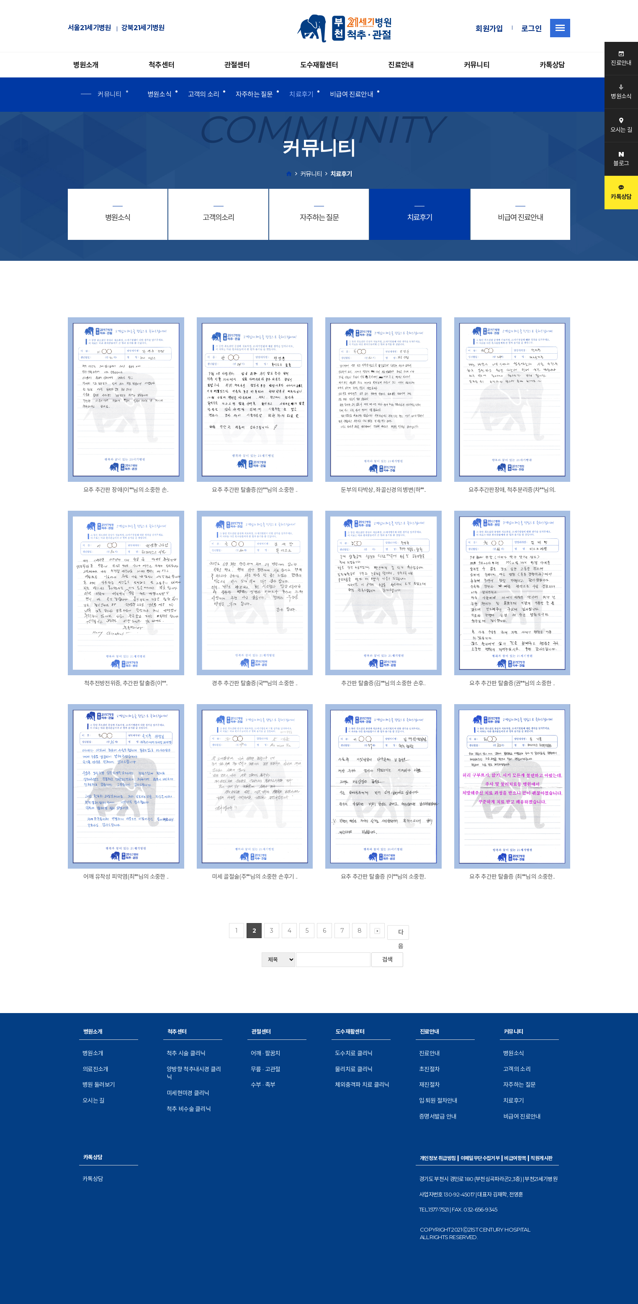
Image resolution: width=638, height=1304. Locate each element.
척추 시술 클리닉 (186, 1053)
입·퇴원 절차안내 (438, 1100)
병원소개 (86, 65)
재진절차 (429, 1084)
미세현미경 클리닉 (188, 1093)
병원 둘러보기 (98, 1084)
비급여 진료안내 (351, 94)
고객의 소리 (203, 94)
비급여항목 (515, 1158)
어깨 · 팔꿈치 (265, 1053)
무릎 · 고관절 (265, 1069)
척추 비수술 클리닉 (189, 1109)
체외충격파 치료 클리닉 (362, 1084)
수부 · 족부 (263, 1084)
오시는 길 (93, 1100)
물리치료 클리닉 (353, 1069)
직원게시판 (541, 1158)
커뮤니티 (476, 65)
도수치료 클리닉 (353, 1053)
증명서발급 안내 (437, 1116)
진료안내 (401, 65)
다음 (402, 934)
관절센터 (237, 65)
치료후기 (301, 94)
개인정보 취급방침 (438, 1158)
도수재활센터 (319, 65)
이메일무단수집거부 (480, 1158)
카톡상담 (552, 65)
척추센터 (161, 65)
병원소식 (159, 94)
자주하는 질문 (254, 94)
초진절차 (429, 1069)
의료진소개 (95, 1069)
